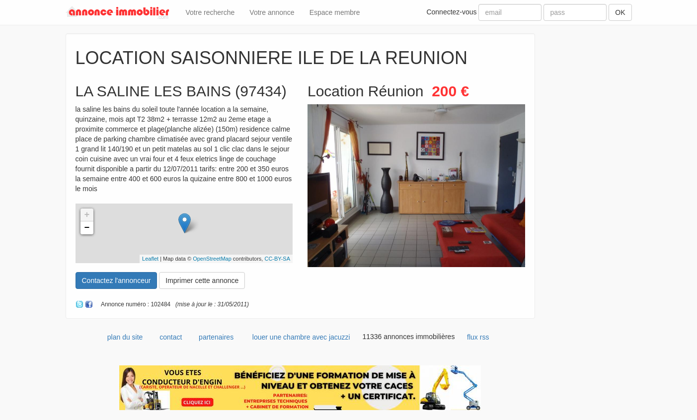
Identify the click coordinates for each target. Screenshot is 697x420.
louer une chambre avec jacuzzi (301, 337)
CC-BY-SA (277, 259)
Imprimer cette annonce (201, 280)
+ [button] (87, 215)
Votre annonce (271, 12)
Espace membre (335, 12)
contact (170, 337)
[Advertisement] (591, 182)
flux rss (478, 337)
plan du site (125, 337)
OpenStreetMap (212, 259)
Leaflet (150, 259)
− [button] (87, 228)
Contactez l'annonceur (116, 280)
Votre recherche (210, 12)
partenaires (216, 337)
